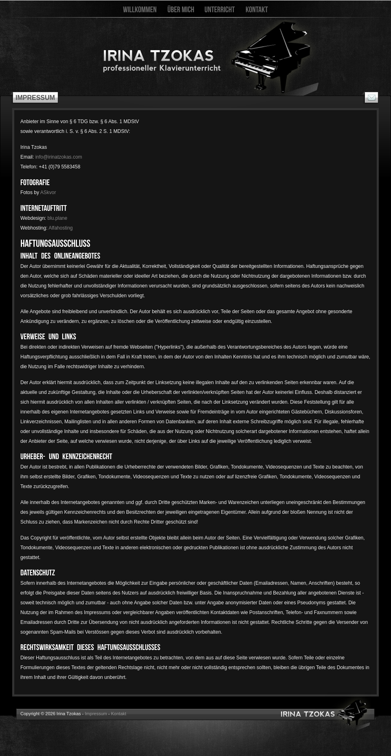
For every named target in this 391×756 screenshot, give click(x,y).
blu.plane (58, 218)
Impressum (96, 713)
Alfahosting (60, 228)
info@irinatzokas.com (58, 157)
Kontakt (118, 713)
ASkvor (48, 192)
